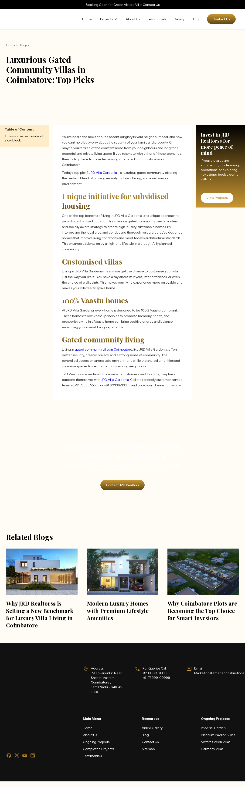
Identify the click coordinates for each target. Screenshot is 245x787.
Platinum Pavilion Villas (218, 735)
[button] (108, 19)
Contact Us (221, 19)
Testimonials (156, 19)
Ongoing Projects (96, 742)
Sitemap (148, 749)
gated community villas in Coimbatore (103, 349)
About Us (133, 19)
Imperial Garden (213, 728)
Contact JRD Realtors (122, 485)
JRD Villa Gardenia (103, 173)
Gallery (179, 19)
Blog (195, 19)
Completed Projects (98, 749)
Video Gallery (152, 728)
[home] (28, 19)
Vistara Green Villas (215, 742)
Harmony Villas (212, 749)
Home (87, 19)
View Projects (217, 198)
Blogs (23, 45)
